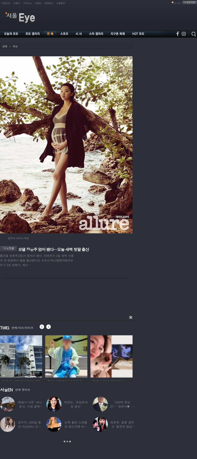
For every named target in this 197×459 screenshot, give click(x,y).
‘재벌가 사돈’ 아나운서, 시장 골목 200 (29, 406)
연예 (4, 46)
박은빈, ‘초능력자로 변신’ (76, 404)
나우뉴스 (27, 3)
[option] (21, 356)
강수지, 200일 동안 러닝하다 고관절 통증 (29, 426)
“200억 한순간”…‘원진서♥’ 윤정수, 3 (122, 406)
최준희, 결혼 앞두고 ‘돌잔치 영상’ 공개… (122, 426)
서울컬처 (60, 3)
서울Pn (16, 3)
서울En (38, 3)
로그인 (177, 3)
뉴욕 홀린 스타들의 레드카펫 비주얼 (75, 426)
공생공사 (49, 3)
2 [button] (67, 441)
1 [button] (64, 441)
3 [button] (70, 441)
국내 (14, 46)
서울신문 (5, 3)
